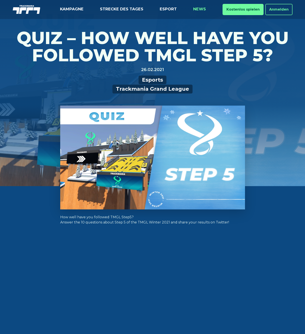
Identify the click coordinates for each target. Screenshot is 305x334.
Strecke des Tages (121, 9)
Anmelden (279, 9)
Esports (152, 80)
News (199, 9)
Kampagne (72, 9)
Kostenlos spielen (243, 9)
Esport (168, 9)
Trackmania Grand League (152, 89)
